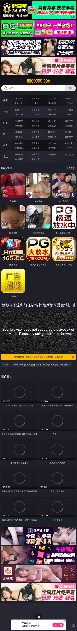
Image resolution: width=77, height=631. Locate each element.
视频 (5, 111)
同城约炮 (19, 154)
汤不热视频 (69, 154)
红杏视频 (19, 159)
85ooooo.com (38, 81)
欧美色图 (52, 132)
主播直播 (52, 114)
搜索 (70, 88)
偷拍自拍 (35, 120)
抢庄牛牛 (69, 103)
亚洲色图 (35, 132)
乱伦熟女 (52, 125)
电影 (5, 122)
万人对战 (52, 98)
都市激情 (19, 143)
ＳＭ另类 (69, 114)
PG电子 (19, 98)
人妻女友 (52, 143)
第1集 (5, 364)
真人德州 (35, 98)
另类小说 (35, 148)
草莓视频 (52, 154)
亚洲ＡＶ (19, 109)
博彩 (5, 100)
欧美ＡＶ (52, 109)
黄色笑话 (52, 148)
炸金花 (35, 103)
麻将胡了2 (19, 103)
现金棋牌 (52, 103)
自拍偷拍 (35, 109)
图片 (5, 134)
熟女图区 (52, 136)
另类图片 (69, 136)
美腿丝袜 (19, 136)
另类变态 (69, 125)
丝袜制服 (35, 114)
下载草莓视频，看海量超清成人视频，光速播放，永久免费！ (43, 357)
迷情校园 (19, 148)
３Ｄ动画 (69, 109)
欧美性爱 (69, 120)
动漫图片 (69, 132)
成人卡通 (52, 120)
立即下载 (58, 624)
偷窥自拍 (19, 132)
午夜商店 (35, 154)
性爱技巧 (69, 148)
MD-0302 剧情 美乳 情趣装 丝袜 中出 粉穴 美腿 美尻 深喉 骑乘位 (41, 364)
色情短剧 (35, 159)
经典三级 (35, 125)
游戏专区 (69, 98)
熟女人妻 (19, 114)
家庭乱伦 (35, 143)
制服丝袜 (19, 125)
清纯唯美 (35, 136)
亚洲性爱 (19, 120)
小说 (5, 145)
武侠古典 (69, 143)
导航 (5, 156)
